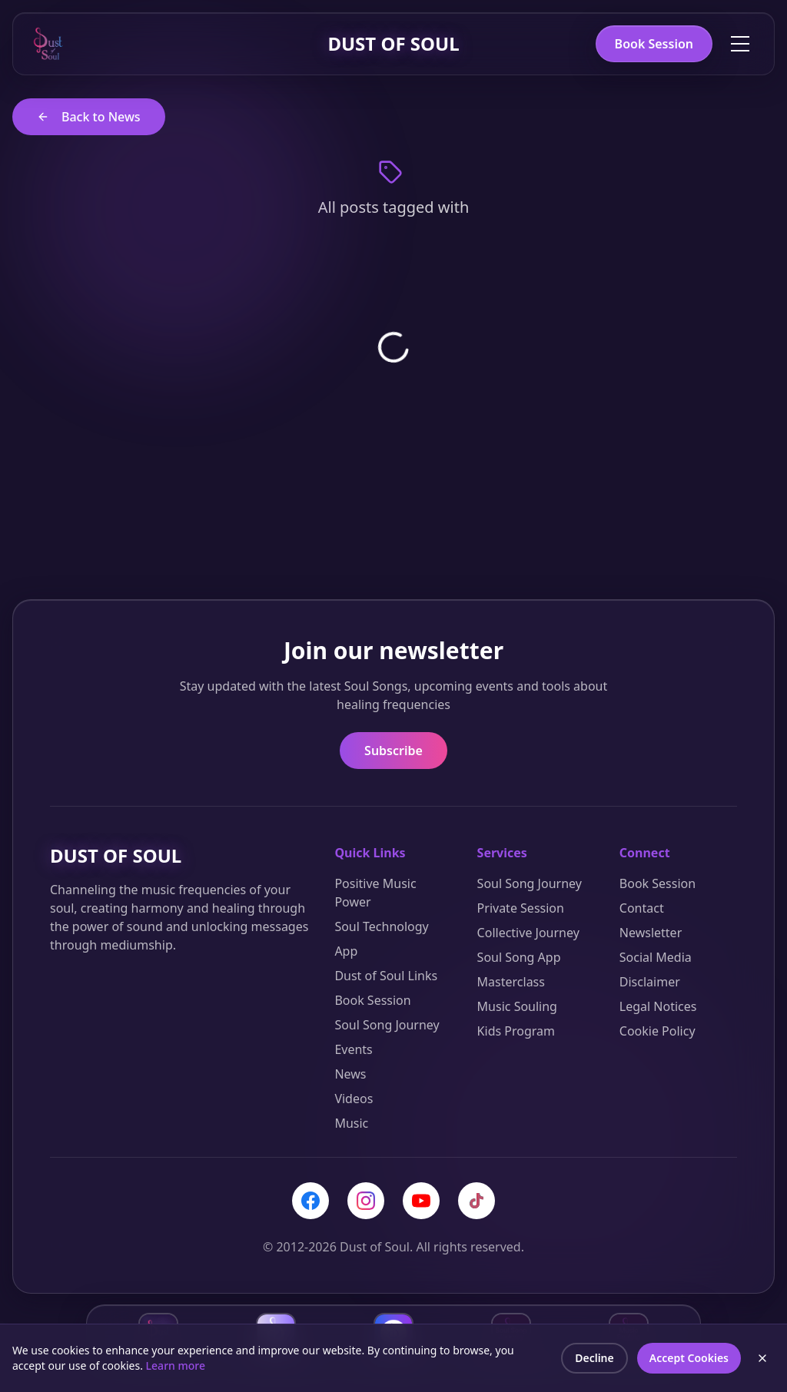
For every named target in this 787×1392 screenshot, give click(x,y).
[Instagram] (365, 1200)
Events (353, 1049)
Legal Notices (658, 1006)
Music (351, 1123)
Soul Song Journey (386, 1024)
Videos (353, 1098)
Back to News (89, 116)
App (345, 951)
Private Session (520, 908)
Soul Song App (519, 957)
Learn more (175, 1365)
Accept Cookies (689, 1358)
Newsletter (650, 932)
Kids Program (516, 1030)
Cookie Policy (657, 1030)
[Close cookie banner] (762, 1358)
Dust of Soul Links (385, 975)
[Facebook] (310, 1200)
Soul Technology (381, 926)
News (350, 1074)
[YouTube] (421, 1200)
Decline (594, 1358)
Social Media (655, 957)
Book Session (654, 43)
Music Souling (517, 1006)
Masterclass (511, 981)
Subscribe (393, 750)
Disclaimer (649, 981)
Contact (641, 908)
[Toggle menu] (740, 43)
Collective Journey (528, 932)
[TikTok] (476, 1200)
